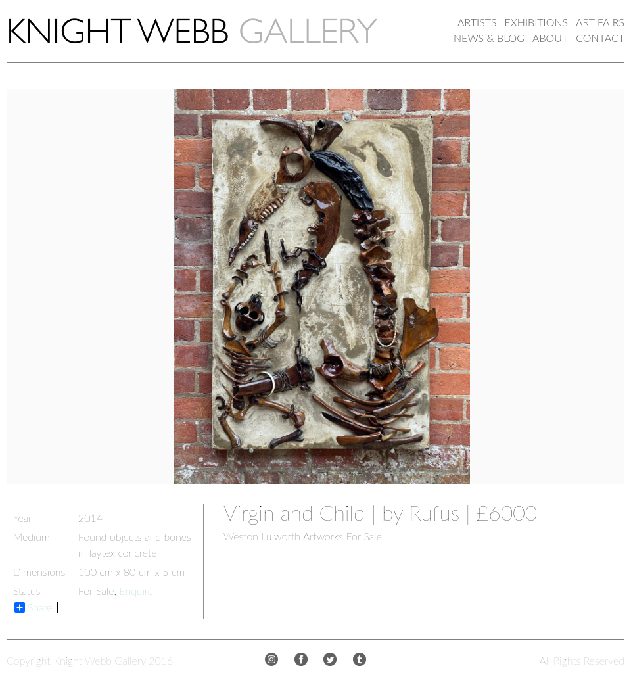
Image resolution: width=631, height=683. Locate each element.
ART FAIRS (600, 22)
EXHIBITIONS (537, 22)
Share (33, 607)
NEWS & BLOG (489, 38)
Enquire (136, 590)
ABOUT (550, 38)
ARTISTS (476, 22)
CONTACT (600, 38)
